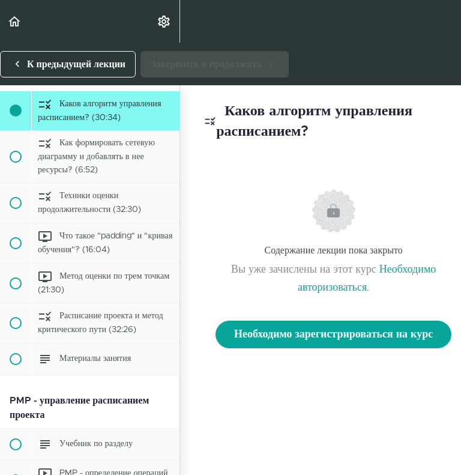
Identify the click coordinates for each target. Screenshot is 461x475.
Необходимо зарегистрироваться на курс (333, 334)
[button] (15, 21)
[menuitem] (164, 21)
